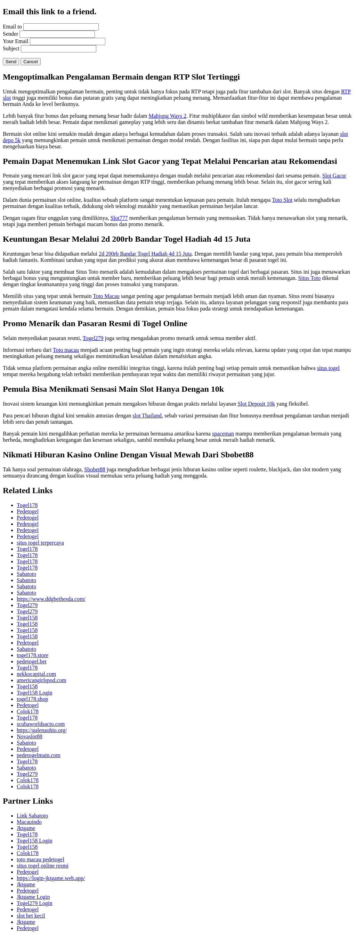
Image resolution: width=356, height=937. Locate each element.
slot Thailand (147, 415)
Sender (10, 34)
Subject (11, 48)
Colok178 (28, 711)
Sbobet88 (94, 469)
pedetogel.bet (32, 661)
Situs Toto (309, 278)
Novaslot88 (29, 736)
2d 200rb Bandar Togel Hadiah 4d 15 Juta (145, 254)
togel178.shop (32, 699)
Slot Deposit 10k (256, 404)
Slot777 (119, 218)
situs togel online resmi (42, 866)
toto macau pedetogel (40, 859)
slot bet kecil (31, 916)
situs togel (328, 368)
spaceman (223, 434)
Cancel (30, 61)
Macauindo (29, 822)
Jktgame (26, 828)
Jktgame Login (33, 897)
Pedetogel (28, 511)
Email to (12, 27)
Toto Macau (106, 296)
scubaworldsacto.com (41, 724)
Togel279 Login (34, 903)
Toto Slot (282, 200)
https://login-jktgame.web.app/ (51, 878)
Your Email (16, 41)
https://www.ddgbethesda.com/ (51, 599)
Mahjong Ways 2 (167, 116)
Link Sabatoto (32, 816)
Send (11, 61)
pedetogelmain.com (38, 755)
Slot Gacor (334, 176)
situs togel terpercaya (40, 543)
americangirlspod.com (41, 680)
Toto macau (66, 350)
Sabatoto (26, 574)
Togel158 (27, 618)
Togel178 (27, 505)
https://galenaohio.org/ (42, 730)
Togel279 (92, 338)
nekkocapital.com (36, 674)
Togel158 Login (34, 693)
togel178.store (32, 655)
